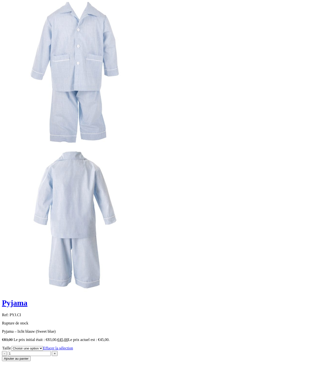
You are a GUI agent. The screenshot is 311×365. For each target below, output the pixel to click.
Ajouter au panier (16, 358)
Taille (6, 348)
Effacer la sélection (58, 348)
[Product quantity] (29, 353)
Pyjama (14, 302)
